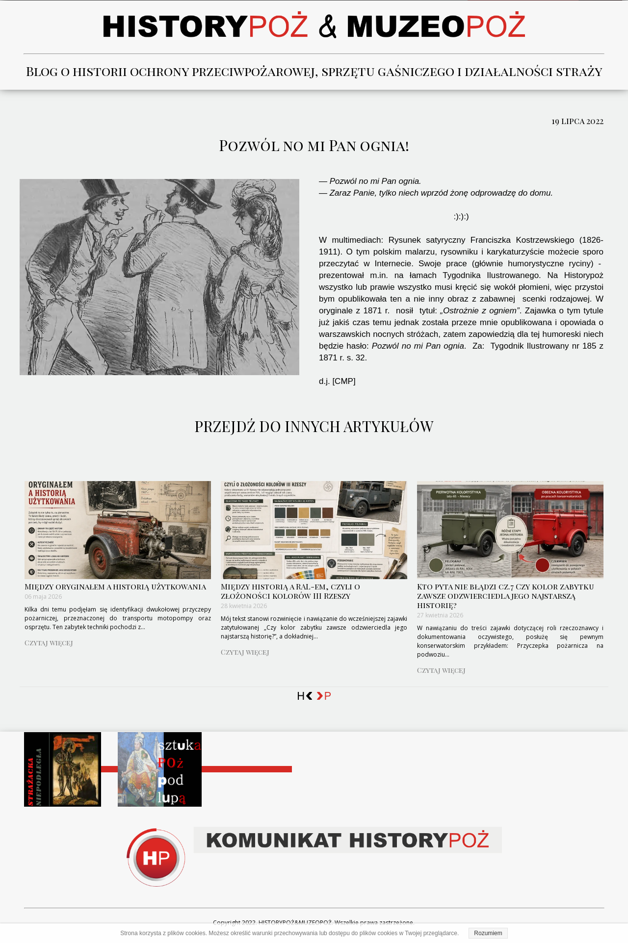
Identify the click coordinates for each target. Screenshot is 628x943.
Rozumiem (488, 933)
